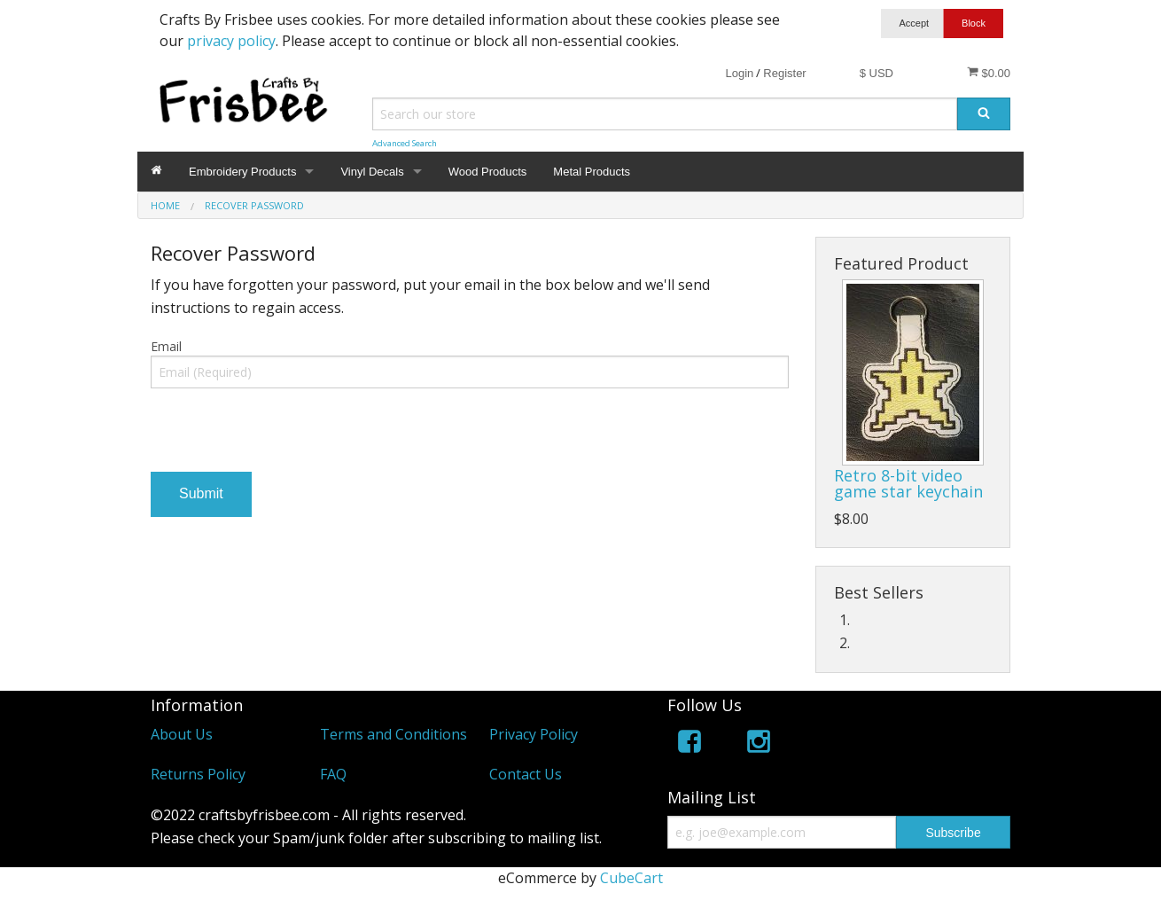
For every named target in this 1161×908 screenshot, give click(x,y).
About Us (182, 734)
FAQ (333, 774)
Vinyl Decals (371, 171)
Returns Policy (198, 774)
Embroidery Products (242, 171)
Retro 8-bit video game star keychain (908, 483)
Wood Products (487, 171)
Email (166, 346)
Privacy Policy (533, 734)
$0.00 (988, 73)
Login (739, 73)
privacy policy (231, 41)
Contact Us (525, 774)
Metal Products (591, 171)
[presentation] (285, 437)
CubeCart (631, 878)
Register (784, 73)
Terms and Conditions (393, 734)
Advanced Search (404, 143)
